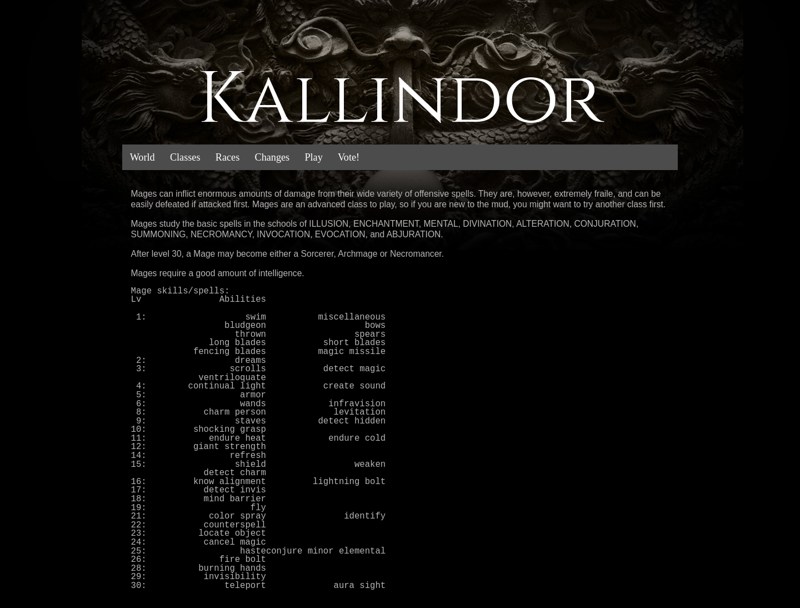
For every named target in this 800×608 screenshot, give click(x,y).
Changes (272, 157)
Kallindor (400, 100)
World (142, 157)
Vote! (348, 157)
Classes (185, 157)
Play (313, 157)
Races (227, 157)
